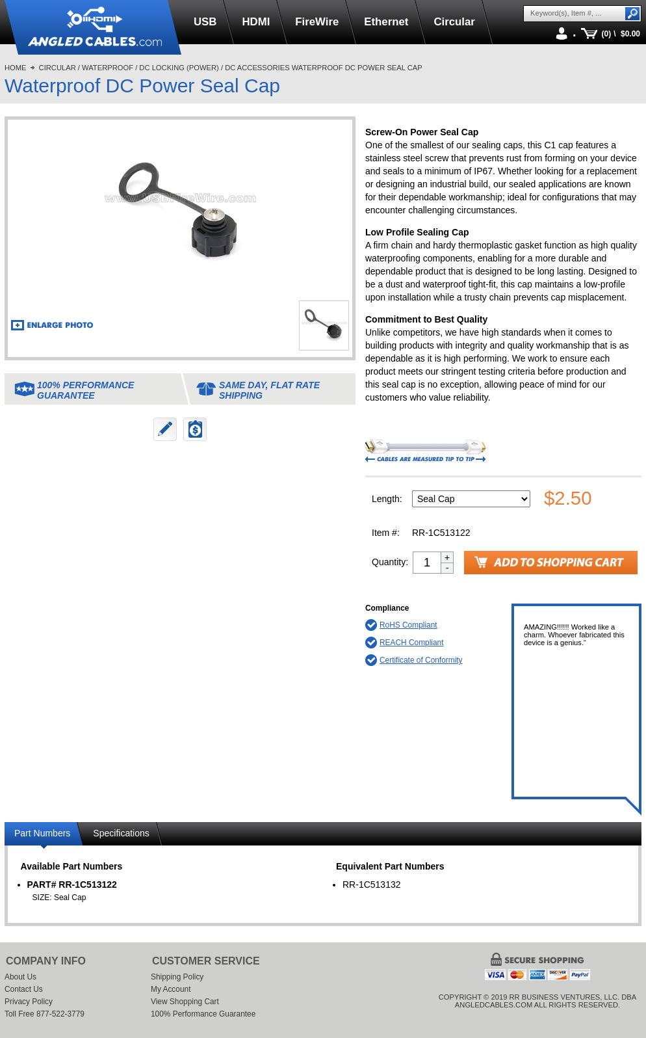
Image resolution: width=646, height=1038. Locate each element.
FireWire (317, 22)
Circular (453, 22)
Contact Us (24, 989)
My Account (170, 989)
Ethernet (386, 22)
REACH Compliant (411, 642)
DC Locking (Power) (178, 68)
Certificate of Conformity (421, 660)
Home (16, 68)
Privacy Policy (29, 1001)
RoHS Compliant (408, 625)
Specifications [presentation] (121, 833)
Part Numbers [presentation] (42, 833)
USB (205, 22)
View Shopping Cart (185, 1001)
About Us (20, 976)
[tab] (44, 835)
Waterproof (107, 68)
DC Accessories (257, 68)
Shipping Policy (177, 976)
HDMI (256, 22)
